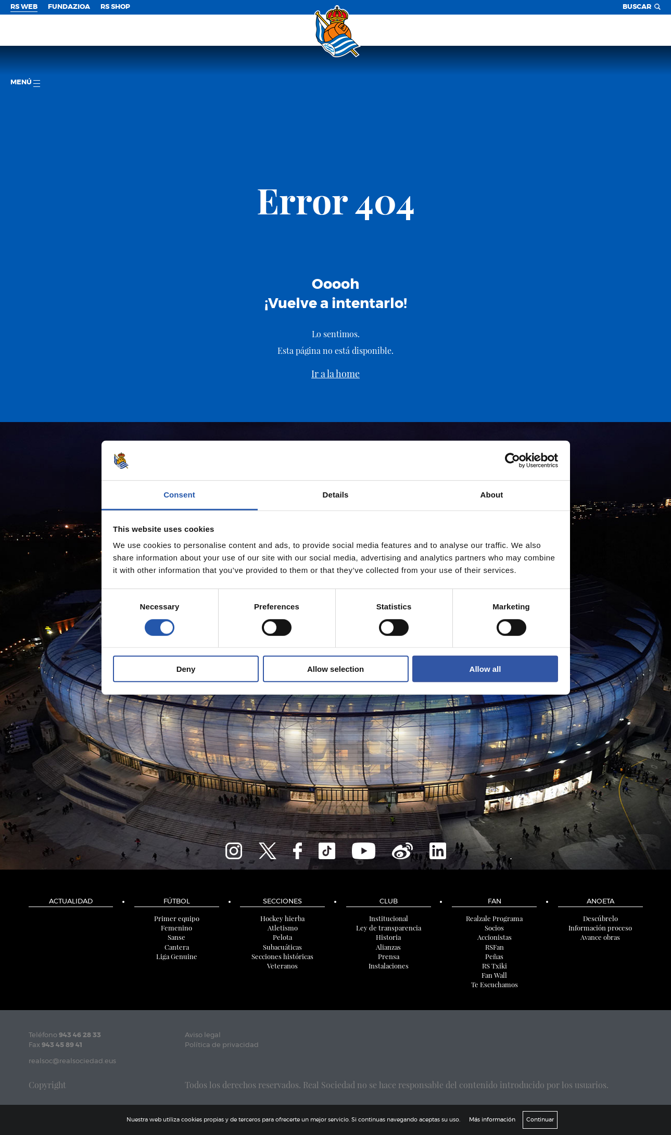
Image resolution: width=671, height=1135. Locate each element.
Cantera (176, 946)
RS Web (23, 7)
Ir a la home (335, 373)
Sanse (176, 937)
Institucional (388, 918)
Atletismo (283, 927)
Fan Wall (494, 975)
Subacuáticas (282, 946)
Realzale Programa (494, 918)
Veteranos (282, 965)
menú (25, 83)
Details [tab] (336, 494)
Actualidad (71, 901)
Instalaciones (389, 965)
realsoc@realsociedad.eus (72, 1061)
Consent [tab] (179, 494)
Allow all (485, 669)
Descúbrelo (600, 918)
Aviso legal (203, 1035)
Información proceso (600, 927)
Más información (492, 1120)
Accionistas (494, 937)
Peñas (494, 956)
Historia (388, 937)
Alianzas (388, 946)
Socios (494, 927)
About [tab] (491, 494)
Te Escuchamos (494, 984)
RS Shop (115, 7)
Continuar (540, 1120)
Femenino (176, 927)
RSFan (494, 946)
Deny (186, 669)
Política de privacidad (222, 1045)
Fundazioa (69, 7)
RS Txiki (494, 965)
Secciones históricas (282, 956)
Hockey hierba (282, 918)
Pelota (282, 937)
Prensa (388, 956)
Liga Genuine (176, 956)
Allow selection (335, 669)
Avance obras (600, 937)
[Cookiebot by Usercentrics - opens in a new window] (512, 460)
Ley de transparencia (388, 927)
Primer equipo (176, 918)
